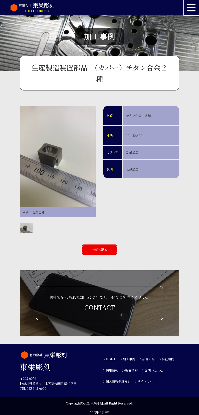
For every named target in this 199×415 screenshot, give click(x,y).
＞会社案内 (166, 359)
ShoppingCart (99, 412)
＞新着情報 (130, 370)
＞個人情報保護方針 (117, 381)
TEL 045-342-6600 (33, 388)
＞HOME (109, 359)
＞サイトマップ (145, 381)
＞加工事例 (127, 359)
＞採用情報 (110, 370)
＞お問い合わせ (152, 370)
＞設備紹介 (147, 359)
